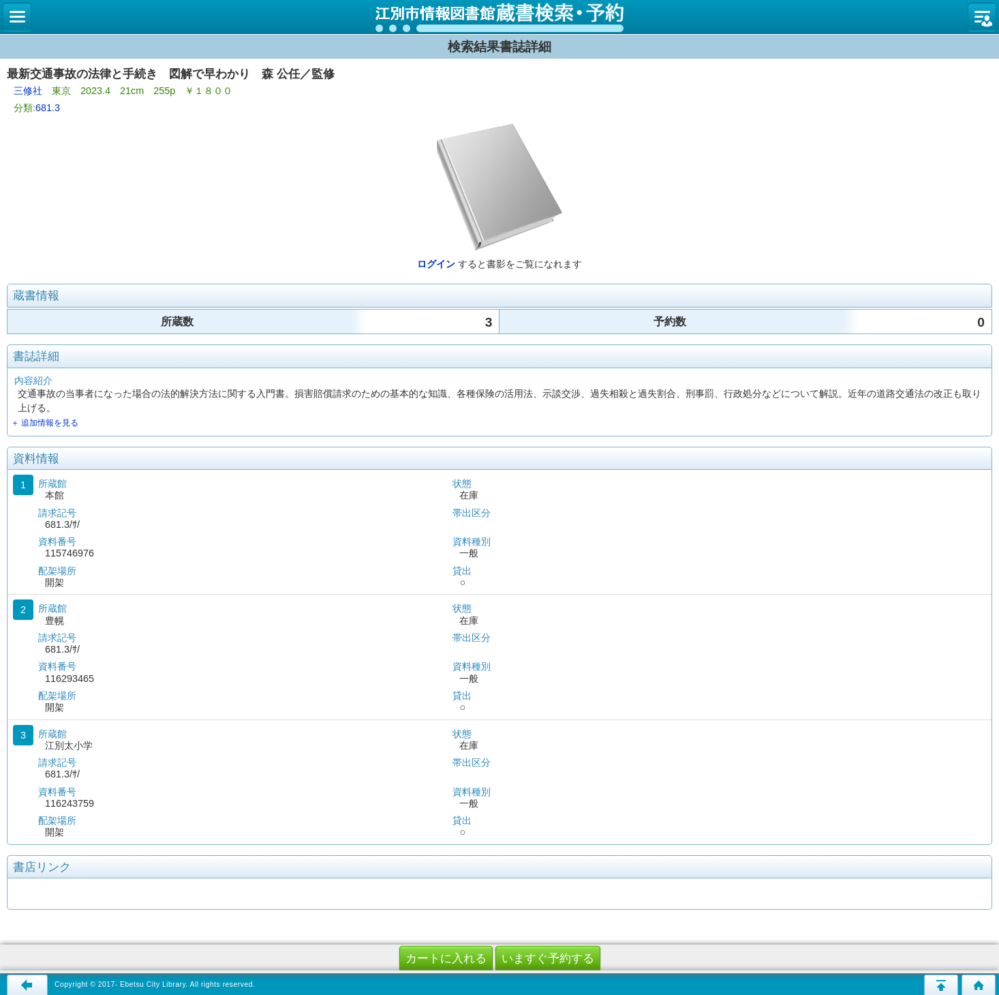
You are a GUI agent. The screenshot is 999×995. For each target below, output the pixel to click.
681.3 (47, 107)
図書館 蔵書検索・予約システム (499, 17)
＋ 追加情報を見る (44, 423)
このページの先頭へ (941, 985)
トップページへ (979, 985)
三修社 (28, 90)
